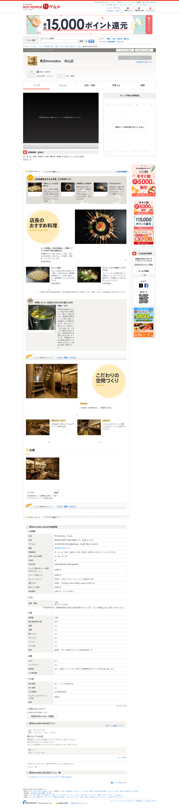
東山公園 (150, 2)
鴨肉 (99, 795)
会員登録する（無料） (114, 11)
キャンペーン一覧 (148, 246)
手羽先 (38, 795)
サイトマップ (115, 801)
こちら (39, 571)
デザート (111, 795)
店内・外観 (89, 85)
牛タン (105, 795)
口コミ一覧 (32, 767)
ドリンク (72, 357)
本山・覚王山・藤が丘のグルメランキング (94, 797)
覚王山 (145, 2)
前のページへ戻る (30, 46)
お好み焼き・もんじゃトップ (74, 791)
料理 (65, 357)
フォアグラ (92, 795)
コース (59, 357)
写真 (116, 85)
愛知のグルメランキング (44, 797)
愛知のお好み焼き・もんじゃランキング (66, 797)
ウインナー (70, 795)
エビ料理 (45, 795)
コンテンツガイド (127, 5)
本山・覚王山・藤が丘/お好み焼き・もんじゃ (99, 791)
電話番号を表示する (144, 62)
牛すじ (78, 795)
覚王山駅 (33, 793)
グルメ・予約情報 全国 (45, 46)
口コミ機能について (115, 726)
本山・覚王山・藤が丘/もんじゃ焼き (127, 791)
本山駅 (49, 793)
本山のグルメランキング (116, 797)
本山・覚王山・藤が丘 (120, 39)
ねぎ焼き (118, 795)
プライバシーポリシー (128, 801)
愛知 (108, 39)
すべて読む (122, 757)
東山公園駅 (41, 793)
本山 (154, 2)
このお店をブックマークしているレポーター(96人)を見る (50, 777)
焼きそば (84, 795)
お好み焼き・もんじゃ (115, 42)
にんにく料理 (61, 795)
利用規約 (139, 801)
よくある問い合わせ (111, 5)
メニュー (63, 85)
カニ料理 (52, 795)
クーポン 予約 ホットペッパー (146, 5)
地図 (143, 85)
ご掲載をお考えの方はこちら (79, 803)
